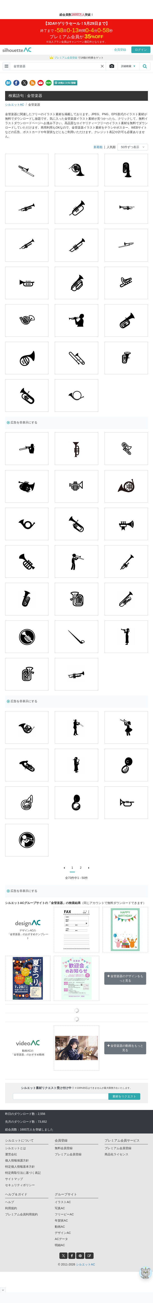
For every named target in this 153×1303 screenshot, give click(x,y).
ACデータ (61, 1239)
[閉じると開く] (3, 1290)
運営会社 (11, 1154)
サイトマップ (14, 1179)
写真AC (60, 1208)
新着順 (98, 147)
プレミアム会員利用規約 (21, 1214)
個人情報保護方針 (17, 1160)
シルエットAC (14, 104)
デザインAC (63, 1232)
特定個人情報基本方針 (20, 1166)
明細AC (60, 1245)
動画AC (60, 1226)
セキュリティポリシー (20, 1185)
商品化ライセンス (116, 1154)
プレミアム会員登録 (68, 1154)
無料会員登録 (64, 1148)
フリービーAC (64, 1214)
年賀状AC (61, 1220)
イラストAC (63, 1202)
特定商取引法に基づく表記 (23, 1172)
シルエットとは (15, 1148)
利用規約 (11, 1208)
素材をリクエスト (124, 1096)
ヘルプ (9, 1202)
